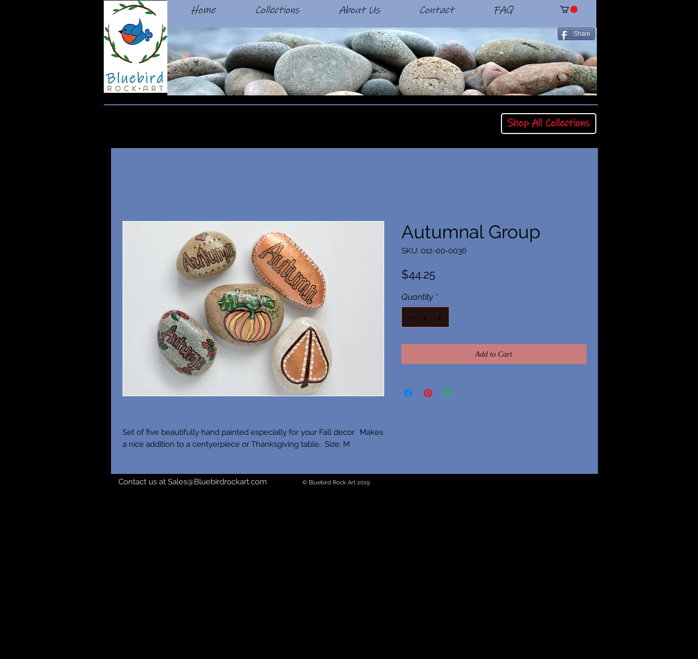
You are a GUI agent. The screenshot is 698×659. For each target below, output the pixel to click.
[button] (569, 9)
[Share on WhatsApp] (448, 393)
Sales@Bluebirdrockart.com (217, 481)
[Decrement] (410, 317)
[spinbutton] (425, 317)
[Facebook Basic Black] (534, 520)
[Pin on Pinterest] (428, 393)
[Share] (576, 34)
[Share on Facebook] (408, 393)
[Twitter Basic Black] (562, 520)
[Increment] (440, 317)
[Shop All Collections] (548, 123)
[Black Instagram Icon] (591, 520)
